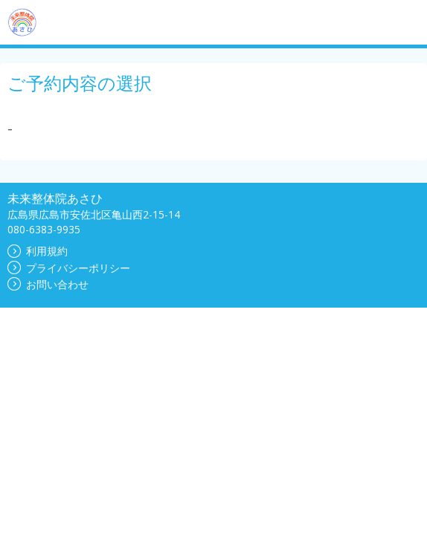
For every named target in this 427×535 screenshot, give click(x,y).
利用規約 (37, 251)
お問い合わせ (48, 284)
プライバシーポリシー (68, 268)
